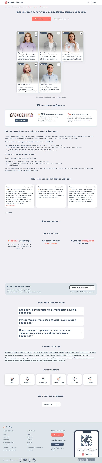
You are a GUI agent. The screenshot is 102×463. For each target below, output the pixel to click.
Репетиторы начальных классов (84, 358)
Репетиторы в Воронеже (20, 7)
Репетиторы (9, 352)
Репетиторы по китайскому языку (56, 355)
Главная (8, 7)
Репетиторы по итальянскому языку (40, 358)
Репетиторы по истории (56, 352)
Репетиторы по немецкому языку (34, 355)
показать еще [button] (10, 205)
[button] (20, 2)
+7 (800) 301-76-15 (57, 448)
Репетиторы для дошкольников (63, 358)
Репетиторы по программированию (54, 360)
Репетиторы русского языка (14, 355)
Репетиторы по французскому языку (16, 358)
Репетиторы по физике (41, 352)
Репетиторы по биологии (88, 352)
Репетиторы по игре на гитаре (14, 360)
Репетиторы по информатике (23, 352)
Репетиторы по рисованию (33, 360)
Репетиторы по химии (72, 352)
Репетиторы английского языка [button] (38, 7)
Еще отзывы (8, 212)
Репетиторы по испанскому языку (79, 355)
